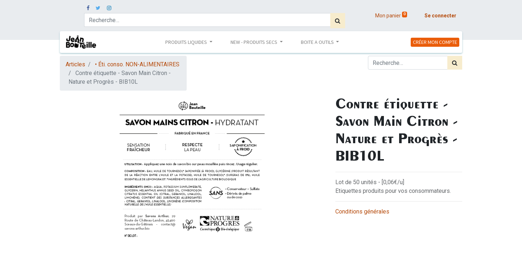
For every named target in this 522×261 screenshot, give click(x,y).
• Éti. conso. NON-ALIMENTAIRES (137, 64)
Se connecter (440, 15)
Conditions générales (362, 211)
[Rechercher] (337, 20)
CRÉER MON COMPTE (435, 42)
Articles (75, 64)
